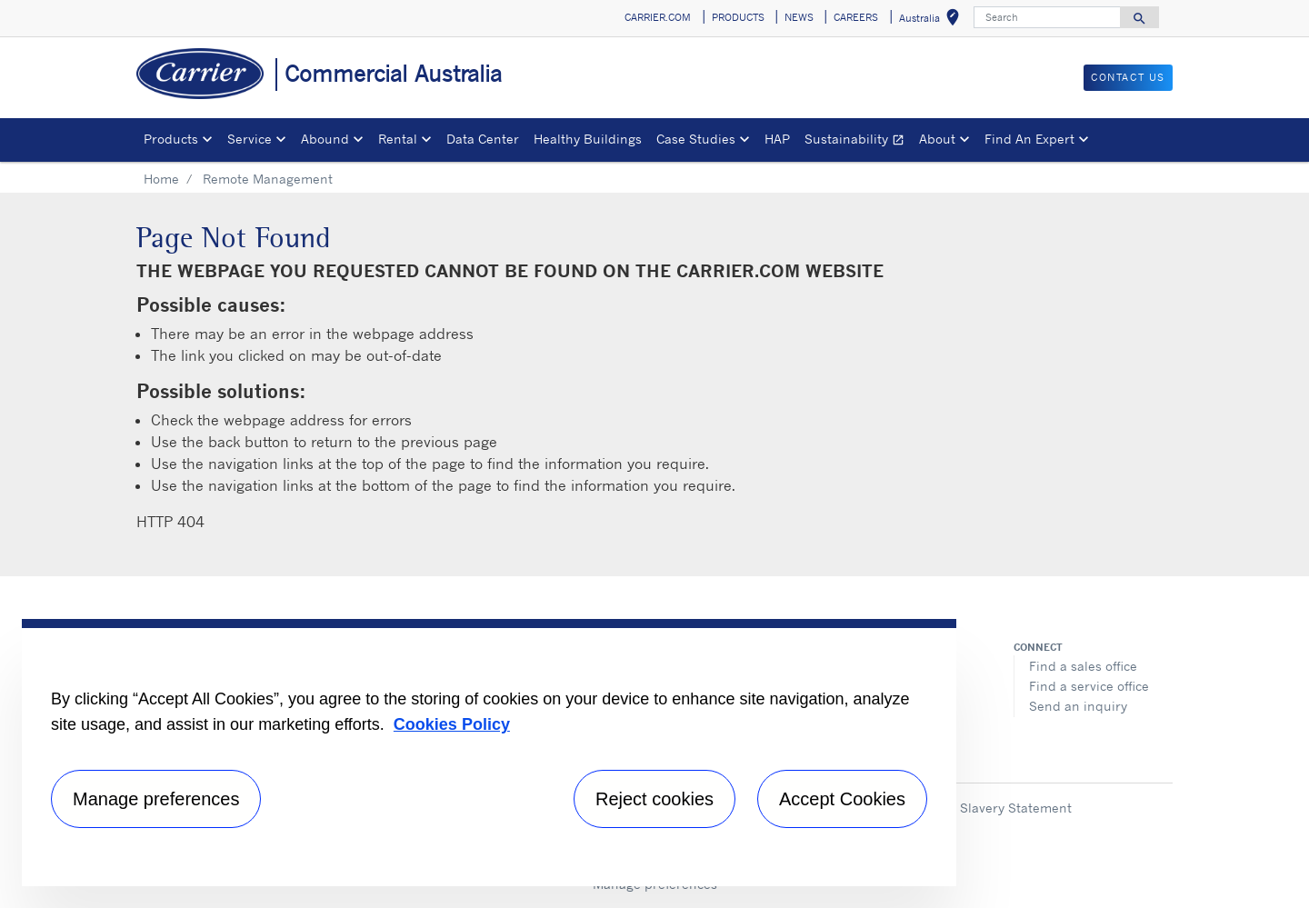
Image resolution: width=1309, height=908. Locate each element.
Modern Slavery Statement (990, 807)
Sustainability (858, 141)
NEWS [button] (799, 17)
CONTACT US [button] (1128, 77)
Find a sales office (1083, 666)
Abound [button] (325, 138)
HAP (777, 138)
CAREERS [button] (856, 17)
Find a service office (1089, 685)
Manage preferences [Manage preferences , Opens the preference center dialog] (156, 799)
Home (161, 178)
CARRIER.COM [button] (658, 17)
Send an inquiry (1078, 705)
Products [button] (171, 138)
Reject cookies (654, 799)
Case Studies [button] (695, 138)
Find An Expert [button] (1029, 138)
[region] (489, 752)
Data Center (482, 138)
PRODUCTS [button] (738, 17)
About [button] (937, 138)
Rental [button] (397, 138)
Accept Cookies (842, 799)
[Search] (1047, 17)
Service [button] (249, 138)
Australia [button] (932, 20)
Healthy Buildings (588, 138)
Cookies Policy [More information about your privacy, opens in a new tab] (452, 724)
